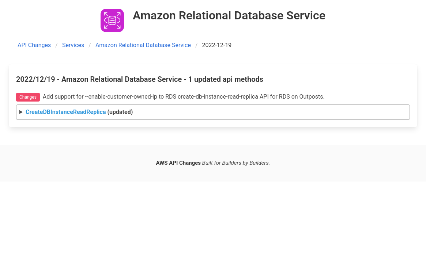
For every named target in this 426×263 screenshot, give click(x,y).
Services (73, 45)
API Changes (34, 45)
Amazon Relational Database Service (143, 45)
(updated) (79, 111)
